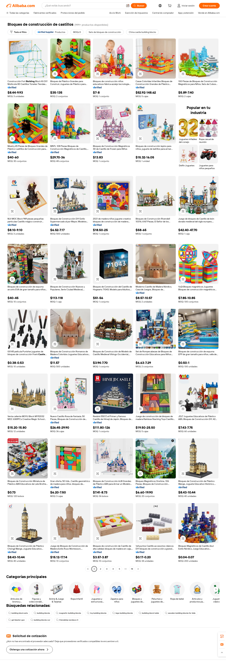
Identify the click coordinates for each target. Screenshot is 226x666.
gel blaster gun (16, 620)
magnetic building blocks (68, 613)
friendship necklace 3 (67, 620)
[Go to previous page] (88, 569)
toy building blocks (96, 613)
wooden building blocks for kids (180, 613)
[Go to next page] (138, 569)
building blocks (42, 613)
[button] (128, 6)
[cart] (170, 6)
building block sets (18, 613)
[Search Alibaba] (84, 5)
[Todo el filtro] (18, 32)
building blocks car (40, 620)
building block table (149, 613)
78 (132, 569)
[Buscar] (139, 5)
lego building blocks (122, 613)
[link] (222, 636)
